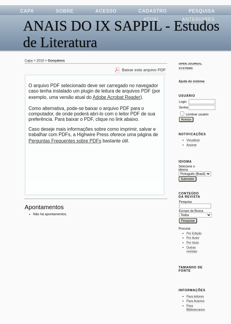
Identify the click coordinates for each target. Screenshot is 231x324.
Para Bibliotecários (195, 308)
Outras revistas (191, 249)
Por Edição (194, 233)
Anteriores (198, 19)
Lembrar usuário (197, 114)
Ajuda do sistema (192, 81)
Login (182, 101)
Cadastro (152, 11)
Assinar (191, 145)
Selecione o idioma (187, 168)
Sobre (64, 11)
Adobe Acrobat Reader (116, 97)
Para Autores (195, 301)
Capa (27, 11)
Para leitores (195, 296)
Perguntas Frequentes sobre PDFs (65, 140)
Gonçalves (56, 60)
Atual (151, 19)
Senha (183, 107)
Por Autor (192, 238)
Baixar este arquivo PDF (144, 70)
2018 (40, 60)
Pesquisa (202, 11)
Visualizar (193, 140)
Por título (192, 242)
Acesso (106, 11)
